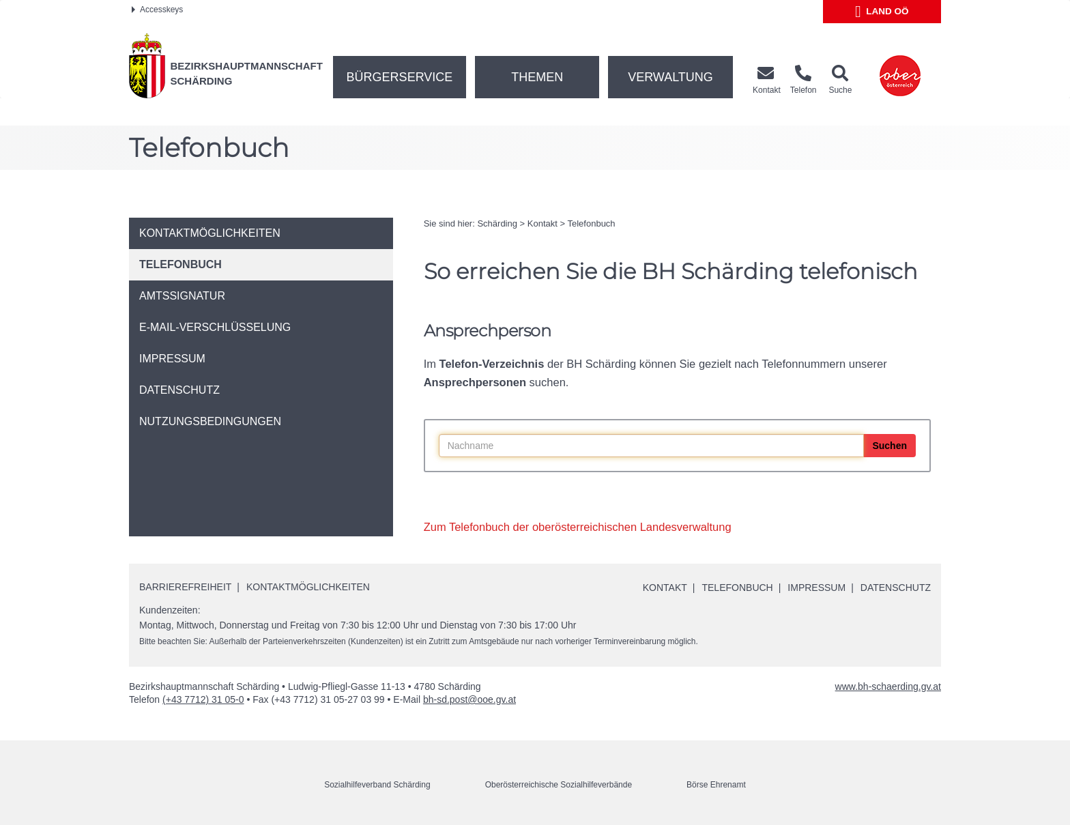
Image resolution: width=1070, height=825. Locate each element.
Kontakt (542, 223)
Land (882, 11)
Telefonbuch (591, 223)
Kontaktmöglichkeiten (308, 586)
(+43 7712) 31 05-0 (203, 699)
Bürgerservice (400, 77)
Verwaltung (670, 77)
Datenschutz (896, 587)
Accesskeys (157, 9)
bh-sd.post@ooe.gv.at (469, 699)
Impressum (816, 587)
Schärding (497, 223)
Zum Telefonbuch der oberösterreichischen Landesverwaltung (578, 527)
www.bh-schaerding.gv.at (888, 686)
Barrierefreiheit (185, 586)
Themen (537, 77)
